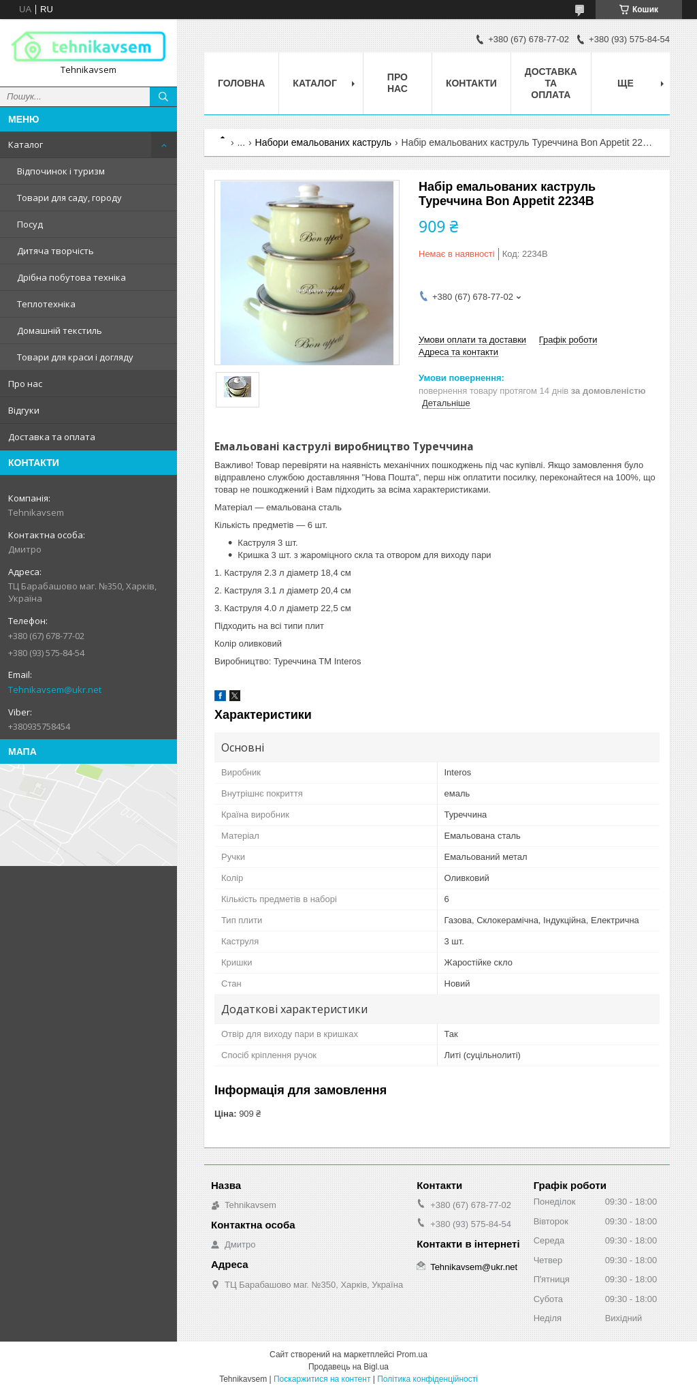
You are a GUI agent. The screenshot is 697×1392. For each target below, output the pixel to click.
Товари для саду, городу (69, 197)
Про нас (25, 383)
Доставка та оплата (51, 437)
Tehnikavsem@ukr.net (54, 689)
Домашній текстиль (59, 330)
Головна (241, 83)
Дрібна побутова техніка (71, 277)
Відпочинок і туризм (61, 171)
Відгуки (23, 410)
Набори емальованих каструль (323, 142)
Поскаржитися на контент (322, 1379)
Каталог (25, 144)
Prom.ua (412, 1354)
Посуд (30, 224)
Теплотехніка (46, 304)
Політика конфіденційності (427, 1379)
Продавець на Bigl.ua (348, 1367)
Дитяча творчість (55, 251)
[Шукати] (163, 97)
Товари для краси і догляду (75, 357)
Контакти (471, 83)
